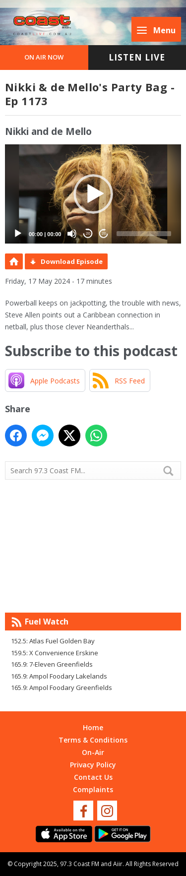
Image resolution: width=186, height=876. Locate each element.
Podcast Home (14, 261)
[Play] (18, 234)
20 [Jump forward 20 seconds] (104, 233)
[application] (93, 194)
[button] (93, 194)
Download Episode (72, 261)
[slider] (144, 233)
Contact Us (93, 777)
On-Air (93, 752)
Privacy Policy (93, 764)
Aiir (118, 864)
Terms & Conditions (93, 740)
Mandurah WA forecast (93, 593)
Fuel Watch (46, 621)
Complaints (93, 789)
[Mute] (72, 234)
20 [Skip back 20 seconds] (88, 233)
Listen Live (137, 57)
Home (93, 727)
